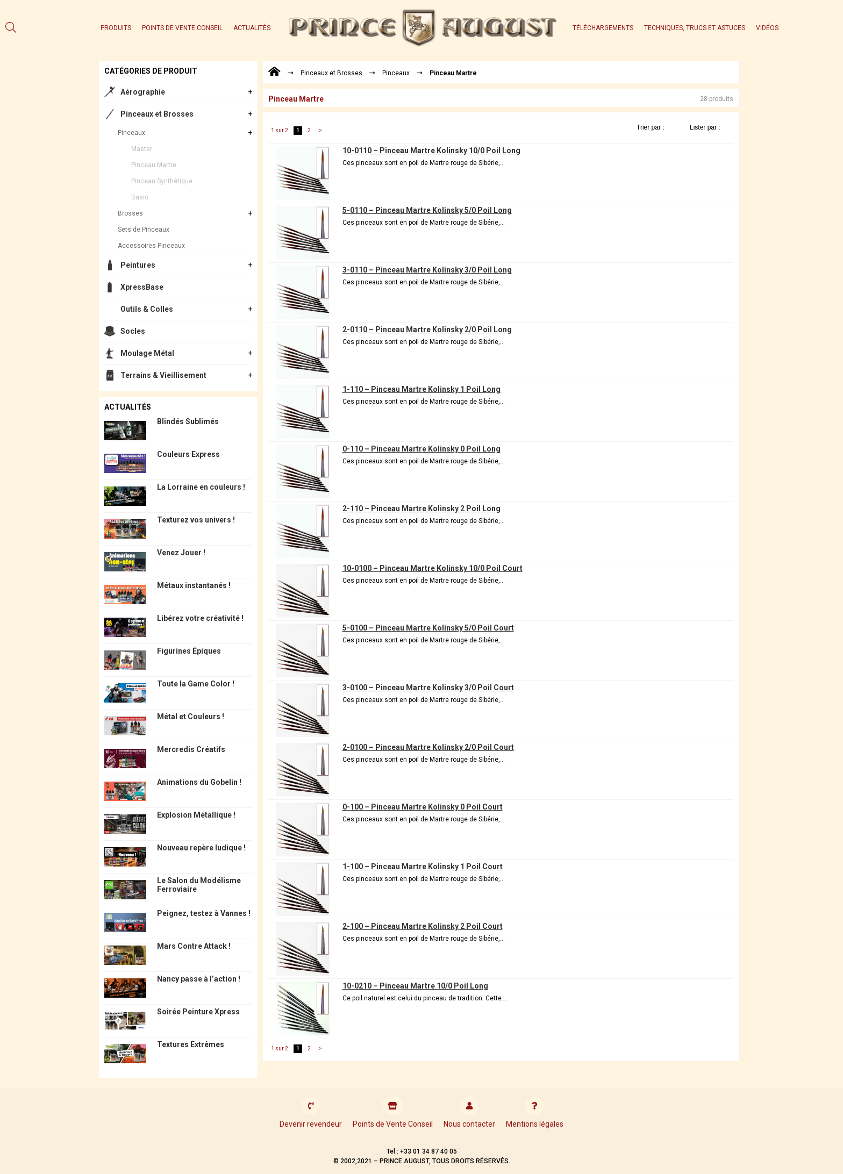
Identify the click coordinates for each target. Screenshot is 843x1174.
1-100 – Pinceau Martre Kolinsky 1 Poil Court (422, 866)
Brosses (130, 213)
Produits (116, 28)
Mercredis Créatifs (191, 749)
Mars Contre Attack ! (194, 946)
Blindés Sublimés (188, 421)
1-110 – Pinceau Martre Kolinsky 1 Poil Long (421, 389)
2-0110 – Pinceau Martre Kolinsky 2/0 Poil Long (427, 329)
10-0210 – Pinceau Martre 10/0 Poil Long (415, 986)
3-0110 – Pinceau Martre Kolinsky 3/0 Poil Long (427, 270)
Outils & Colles (146, 309)
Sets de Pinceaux (143, 229)
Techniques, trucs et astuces (694, 28)
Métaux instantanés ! (194, 585)
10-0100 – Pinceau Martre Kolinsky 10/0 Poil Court (432, 568)
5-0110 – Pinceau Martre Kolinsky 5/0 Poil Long (427, 210)
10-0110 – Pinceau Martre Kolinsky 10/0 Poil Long (431, 150)
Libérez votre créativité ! (200, 618)
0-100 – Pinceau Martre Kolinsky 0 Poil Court (422, 807)
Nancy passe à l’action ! (198, 979)
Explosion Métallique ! (196, 815)
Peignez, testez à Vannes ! (204, 913)
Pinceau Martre (153, 165)
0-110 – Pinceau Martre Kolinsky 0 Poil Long (421, 449)
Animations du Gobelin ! (199, 782)
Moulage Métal (147, 353)
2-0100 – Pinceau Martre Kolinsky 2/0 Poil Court (428, 747)
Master (141, 149)
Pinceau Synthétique (161, 181)
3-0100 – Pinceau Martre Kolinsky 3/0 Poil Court (428, 687)
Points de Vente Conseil (182, 28)
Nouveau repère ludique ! (201, 847)
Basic (139, 197)
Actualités (251, 28)
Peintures (137, 265)
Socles (132, 331)
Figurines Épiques (189, 651)
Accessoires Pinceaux (151, 245)
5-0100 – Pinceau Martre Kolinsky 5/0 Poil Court (428, 628)
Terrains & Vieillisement (163, 375)
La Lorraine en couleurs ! (201, 487)
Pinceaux (131, 133)
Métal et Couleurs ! (190, 716)
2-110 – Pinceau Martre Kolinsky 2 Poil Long (421, 508)
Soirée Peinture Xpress (198, 1011)
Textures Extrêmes (190, 1044)
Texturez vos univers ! (196, 520)
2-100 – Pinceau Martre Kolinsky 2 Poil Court (422, 926)
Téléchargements (603, 28)
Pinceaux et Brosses (157, 114)
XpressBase (141, 287)
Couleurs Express (188, 454)
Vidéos (767, 28)
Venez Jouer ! (181, 552)
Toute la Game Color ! (195, 683)
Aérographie (142, 92)
